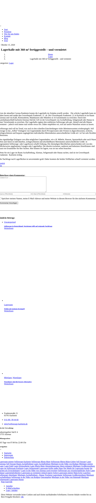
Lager (11, 63)
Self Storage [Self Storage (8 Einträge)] (81, 465)
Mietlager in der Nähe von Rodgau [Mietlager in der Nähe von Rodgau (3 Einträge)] (65, 467)
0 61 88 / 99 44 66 (11, 423)
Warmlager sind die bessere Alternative (18, 385)
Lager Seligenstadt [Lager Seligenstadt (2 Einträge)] (31, 471)
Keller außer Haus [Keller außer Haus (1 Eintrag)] (55, 471)
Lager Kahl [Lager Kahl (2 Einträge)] (8, 469)
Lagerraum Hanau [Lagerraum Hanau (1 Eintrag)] (16, 482)
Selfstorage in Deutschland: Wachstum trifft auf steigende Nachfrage (28, 229)
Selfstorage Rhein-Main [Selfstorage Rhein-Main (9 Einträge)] (40, 465)
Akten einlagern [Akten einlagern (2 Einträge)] (66, 469)
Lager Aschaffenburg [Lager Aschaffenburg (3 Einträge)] (42, 467)
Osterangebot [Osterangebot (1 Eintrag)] (46, 480)
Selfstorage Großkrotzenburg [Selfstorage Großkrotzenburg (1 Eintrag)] (74, 478)
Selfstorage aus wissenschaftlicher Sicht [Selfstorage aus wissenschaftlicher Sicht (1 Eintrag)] (74, 473)
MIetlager (8, 381)
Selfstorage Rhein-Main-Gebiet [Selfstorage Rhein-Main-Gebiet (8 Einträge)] (63, 465)
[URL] (80, 197)
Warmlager (17, 381)
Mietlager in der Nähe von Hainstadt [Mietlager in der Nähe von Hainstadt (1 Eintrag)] (66, 480)
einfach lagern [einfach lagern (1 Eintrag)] (47, 476)
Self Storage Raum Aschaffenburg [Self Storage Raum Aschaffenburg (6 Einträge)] (19, 467)
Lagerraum (8, 308)
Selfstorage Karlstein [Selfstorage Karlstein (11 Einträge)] (22, 465)
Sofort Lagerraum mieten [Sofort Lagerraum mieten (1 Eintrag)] (63, 476)
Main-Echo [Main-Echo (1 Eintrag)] (77, 476)
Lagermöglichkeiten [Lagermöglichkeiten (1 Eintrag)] (13, 476)
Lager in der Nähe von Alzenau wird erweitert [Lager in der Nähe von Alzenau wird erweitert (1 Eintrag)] (39, 473)
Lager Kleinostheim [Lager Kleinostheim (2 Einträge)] (22, 469)
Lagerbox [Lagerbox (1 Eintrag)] (86, 476)
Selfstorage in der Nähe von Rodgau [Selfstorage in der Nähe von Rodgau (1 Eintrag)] (25, 480)
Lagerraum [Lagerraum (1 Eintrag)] (43, 471)
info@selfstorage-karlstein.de (15, 427)
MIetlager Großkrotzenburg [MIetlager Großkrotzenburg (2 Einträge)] (84, 469)
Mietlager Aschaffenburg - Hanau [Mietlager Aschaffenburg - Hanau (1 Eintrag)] (31, 478)
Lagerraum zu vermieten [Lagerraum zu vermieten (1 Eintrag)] (31, 476)
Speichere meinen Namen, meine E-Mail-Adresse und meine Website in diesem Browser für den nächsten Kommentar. (49, 201)
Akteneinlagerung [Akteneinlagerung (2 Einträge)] (52, 469)
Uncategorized (10, 225)
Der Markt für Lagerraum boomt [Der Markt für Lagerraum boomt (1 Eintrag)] (76, 471)
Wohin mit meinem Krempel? (14, 312)
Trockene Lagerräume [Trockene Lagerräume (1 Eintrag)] (53, 478)
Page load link (6, 485)
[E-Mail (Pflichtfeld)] (47, 197)
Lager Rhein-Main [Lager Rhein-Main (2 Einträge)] (37, 469)
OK (22, 500)
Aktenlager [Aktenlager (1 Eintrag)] (12, 478)
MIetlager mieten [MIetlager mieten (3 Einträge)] (86, 467)
